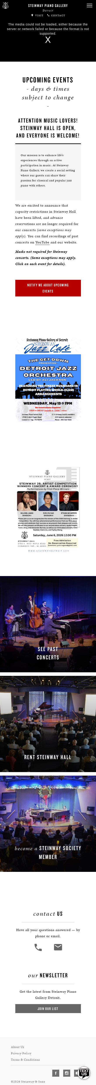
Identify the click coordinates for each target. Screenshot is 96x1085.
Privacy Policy (21, 1045)
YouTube (42, 239)
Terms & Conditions (25, 1051)
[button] (89, 5)
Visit (37, 15)
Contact (56, 15)
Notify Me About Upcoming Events (48, 284)
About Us (17, 1039)
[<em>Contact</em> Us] (58, 945)
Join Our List (48, 1001)
